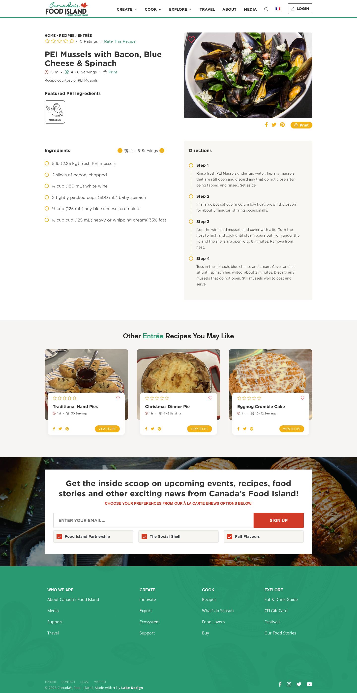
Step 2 (199, 196)
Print (113, 72)
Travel (207, 9)
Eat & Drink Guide (281, 599)
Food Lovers (213, 622)
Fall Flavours (247, 536)
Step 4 (199, 258)
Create (124, 9)
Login (300, 8)
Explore (178, 9)
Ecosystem (150, 622)
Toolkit (51, 682)
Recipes (209, 599)
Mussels (54, 111)
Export (146, 610)
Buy (205, 633)
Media (250, 9)
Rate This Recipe (120, 41)
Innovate (148, 599)
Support (55, 622)
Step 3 (199, 221)
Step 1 (199, 165)
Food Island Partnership (87, 536)
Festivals (272, 622)
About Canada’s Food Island (73, 599)
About (229, 9)
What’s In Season (218, 610)
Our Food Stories (280, 633)
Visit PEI (100, 682)
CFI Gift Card (276, 610)
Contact (68, 682)
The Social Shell (165, 536)
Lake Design (132, 687)
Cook (151, 9)
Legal (84, 682)
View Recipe (107, 429)
